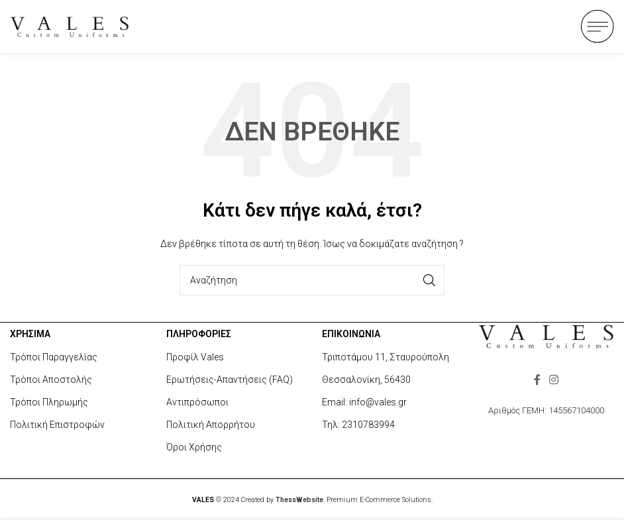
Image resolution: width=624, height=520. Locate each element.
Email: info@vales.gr (364, 402)
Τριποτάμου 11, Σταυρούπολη (385, 357)
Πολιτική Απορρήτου (210, 424)
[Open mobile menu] (597, 26)
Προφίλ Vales (195, 357)
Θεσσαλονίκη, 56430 (366, 379)
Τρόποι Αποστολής (51, 379)
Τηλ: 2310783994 (358, 424)
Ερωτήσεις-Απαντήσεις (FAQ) (229, 379)
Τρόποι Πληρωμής (49, 402)
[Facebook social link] (537, 380)
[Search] (312, 280)
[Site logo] (69, 25)
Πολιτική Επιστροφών (57, 424)
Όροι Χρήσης (194, 447)
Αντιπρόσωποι (197, 402)
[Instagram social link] (554, 380)
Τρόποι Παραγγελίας (53, 357)
